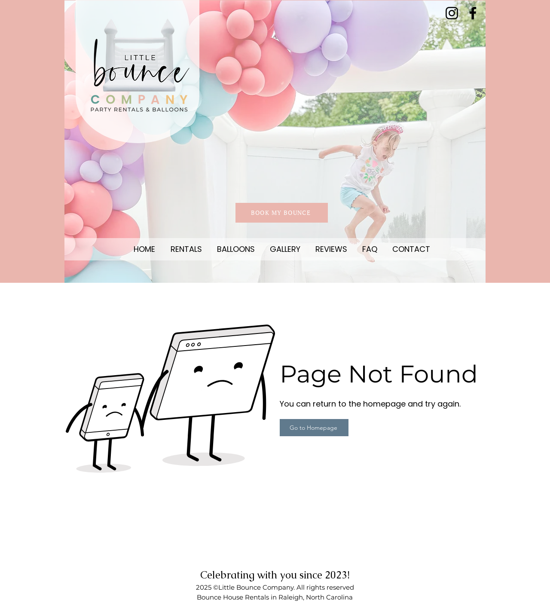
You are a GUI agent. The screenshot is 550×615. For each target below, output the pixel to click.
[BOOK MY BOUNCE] (281, 213)
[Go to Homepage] (314, 427)
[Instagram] (451, 13)
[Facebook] (472, 13)
